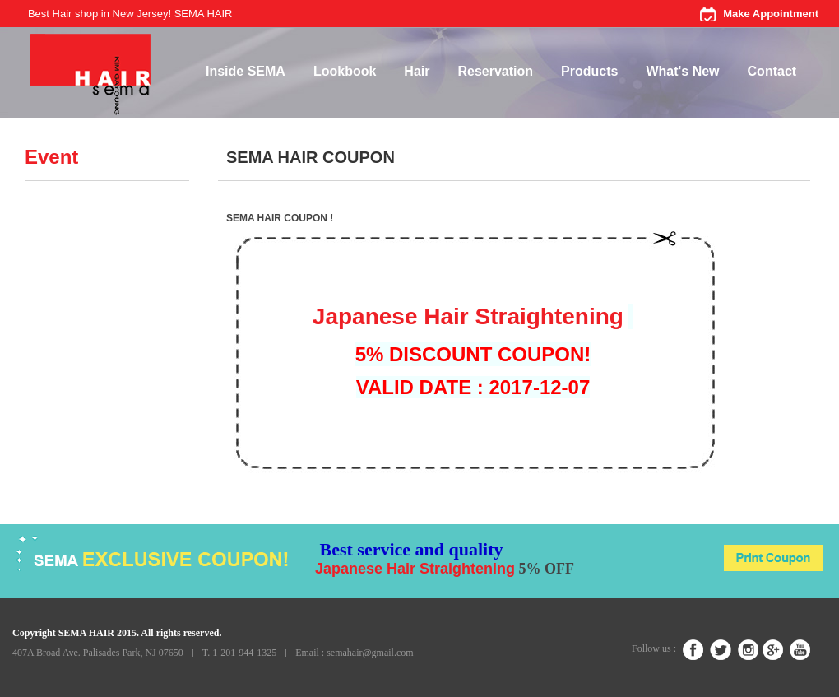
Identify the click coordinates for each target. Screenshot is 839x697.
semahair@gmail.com (370, 652)
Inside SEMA (245, 71)
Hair (416, 71)
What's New (682, 71)
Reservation (495, 71)
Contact (772, 71)
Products (589, 71)
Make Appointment (770, 13)
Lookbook (344, 71)
